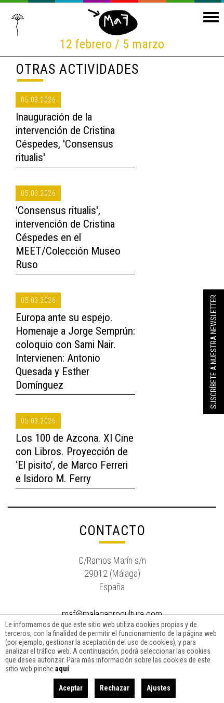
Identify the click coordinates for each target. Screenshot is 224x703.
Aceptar (71, 688)
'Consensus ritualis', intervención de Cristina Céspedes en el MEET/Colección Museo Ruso (68, 237)
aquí (62, 669)
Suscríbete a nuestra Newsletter (213, 352)
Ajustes (158, 688)
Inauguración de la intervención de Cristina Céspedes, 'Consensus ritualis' (65, 137)
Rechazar (114, 688)
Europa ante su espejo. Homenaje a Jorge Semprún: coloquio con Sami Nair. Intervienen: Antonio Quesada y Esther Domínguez (75, 351)
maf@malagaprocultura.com (112, 613)
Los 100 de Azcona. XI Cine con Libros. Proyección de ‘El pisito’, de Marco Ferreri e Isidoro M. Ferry (75, 458)
